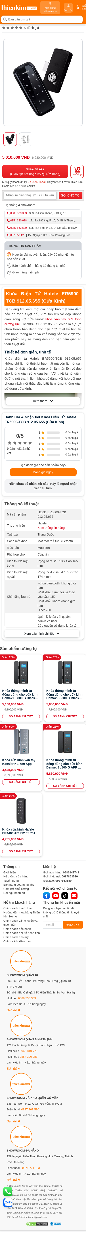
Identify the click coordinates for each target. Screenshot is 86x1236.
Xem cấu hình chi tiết (41, 633)
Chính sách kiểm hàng (17, 941)
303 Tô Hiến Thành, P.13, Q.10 (47, 213)
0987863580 (70, 876)
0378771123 (17, 235)
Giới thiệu (9, 872)
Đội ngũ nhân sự (14, 893)
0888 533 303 (18, 213)
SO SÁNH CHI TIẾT (21, 716)
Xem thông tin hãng (51, 528)
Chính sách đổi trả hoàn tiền (21, 933)
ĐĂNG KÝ (73, 925)
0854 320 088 (18, 220)
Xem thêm (43, 401)
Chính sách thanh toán (18, 908)
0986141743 (71, 872)
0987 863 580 (18, 227)
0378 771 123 (31, 1168)
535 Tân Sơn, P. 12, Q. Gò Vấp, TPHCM (53, 227)
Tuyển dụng (11, 880)
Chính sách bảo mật (16, 937)
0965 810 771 (29, 1051)
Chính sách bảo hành (17, 929)
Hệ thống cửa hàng (15, 876)
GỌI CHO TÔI (70, 195)
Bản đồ (13, 1010)
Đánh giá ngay (43, 472)
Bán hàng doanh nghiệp (18, 884)
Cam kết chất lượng (16, 889)
